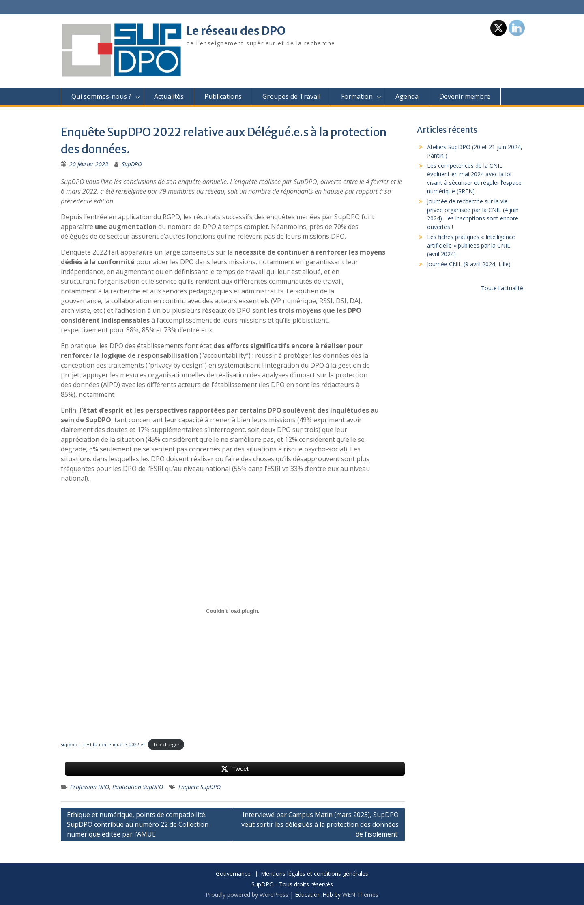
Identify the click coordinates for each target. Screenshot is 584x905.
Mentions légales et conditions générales (314, 874)
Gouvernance (233, 874)
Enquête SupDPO (199, 787)
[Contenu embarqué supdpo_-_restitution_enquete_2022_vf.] (233, 610)
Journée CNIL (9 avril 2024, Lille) (469, 264)
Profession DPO (89, 787)
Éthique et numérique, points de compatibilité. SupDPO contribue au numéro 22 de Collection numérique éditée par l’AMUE (137, 824)
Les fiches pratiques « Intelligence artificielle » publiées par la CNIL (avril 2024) (471, 245)
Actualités (169, 96)
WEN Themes (360, 895)
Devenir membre (464, 96)
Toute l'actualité (502, 288)
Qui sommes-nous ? (101, 96)
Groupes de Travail (291, 96)
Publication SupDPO (137, 787)
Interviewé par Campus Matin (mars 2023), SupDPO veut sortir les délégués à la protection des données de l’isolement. (320, 824)
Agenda (407, 96)
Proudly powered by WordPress (247, 895)
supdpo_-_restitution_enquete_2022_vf (103, 744)
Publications (223, 96)
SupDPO (132, 164)
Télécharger (166, 744)
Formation (357, 96)
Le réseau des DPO (236, 31)
